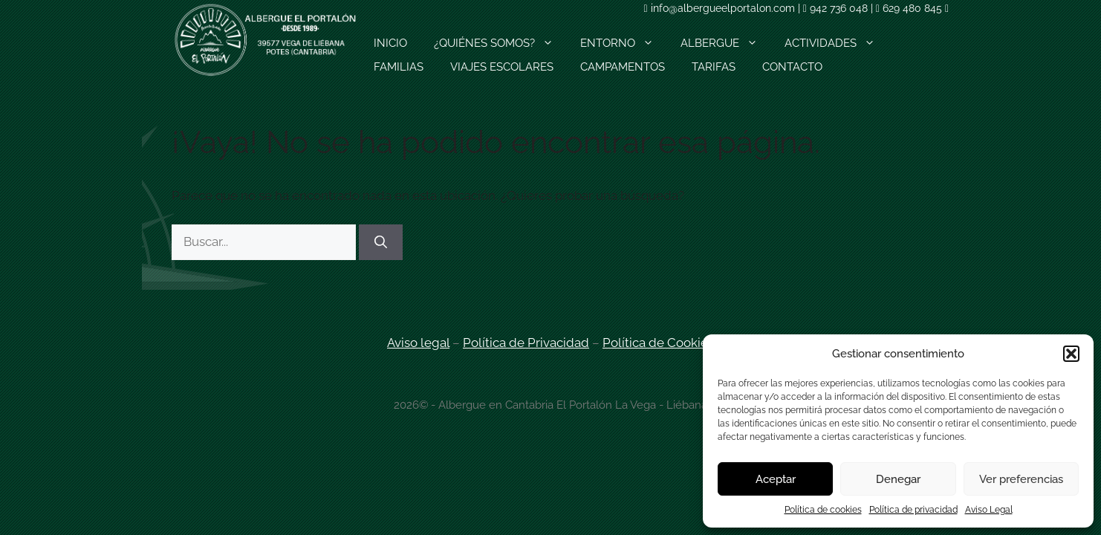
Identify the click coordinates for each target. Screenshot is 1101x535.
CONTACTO (792, 67)
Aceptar (776, 479)
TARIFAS (713, 67)
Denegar (898, 479)
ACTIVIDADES (837, 43)
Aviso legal (418, 342)
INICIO (390, 43)
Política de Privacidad (526, 342)
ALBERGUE (726, 43)
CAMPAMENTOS (622, 67)
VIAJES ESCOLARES (501, 67)
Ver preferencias (1021, 479)
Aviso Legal (989, 510)
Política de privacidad (913, 510)
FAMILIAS (398, 67)
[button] (1071, 353)
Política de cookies (823, 510)
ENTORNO (623, 43)
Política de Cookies (658, 342)
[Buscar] (381, 242)
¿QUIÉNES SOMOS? (500, 43)
